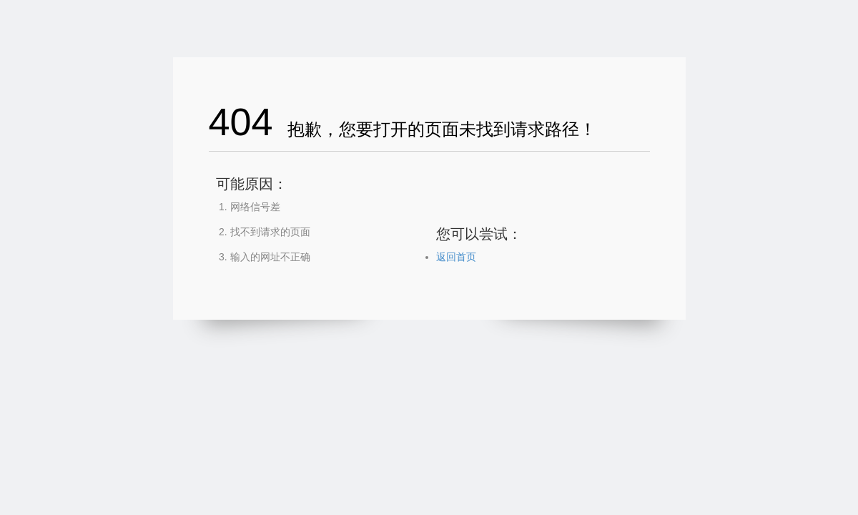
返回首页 (456, 257)
